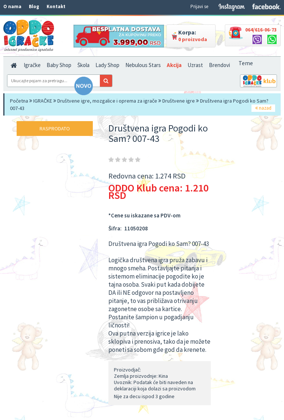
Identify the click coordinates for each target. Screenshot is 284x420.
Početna (19, 100)
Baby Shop (59, 65)
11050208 (136, 228)
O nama (12, 6)
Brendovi (219, 65)
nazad (263, 108)
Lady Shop (107, 65)
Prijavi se (199, 6)
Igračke (32, 65)
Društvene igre (178, 100)
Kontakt (56, 6)
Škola (83, 65)
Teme (246, 63)
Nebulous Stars (143, 65)
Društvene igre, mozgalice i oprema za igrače (107, 100)
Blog (34, 6)
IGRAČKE (42, 100)
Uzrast (195, 65)
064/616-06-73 (261, 29)
